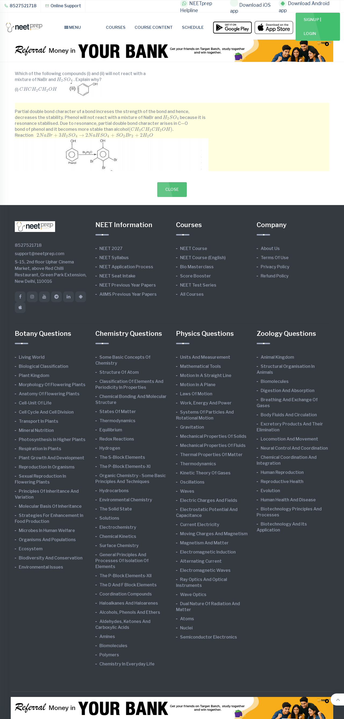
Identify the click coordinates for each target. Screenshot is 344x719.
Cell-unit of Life (35, 403)
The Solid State (115, 509)
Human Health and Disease (288, 499)
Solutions (109, 518)
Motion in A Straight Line (205, 375)
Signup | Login (312, 26)
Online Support (63, 5)
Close (172, 189)
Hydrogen (109, 448)
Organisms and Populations (47, 539)
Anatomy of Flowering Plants (49, 393)
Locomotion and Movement (289, 439)
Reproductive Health (282, 481)
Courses (116, 27)
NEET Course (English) (203, 257)
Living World (32, 357)
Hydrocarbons (114, 490)
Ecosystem (30, 548)
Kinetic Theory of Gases (205, 472)
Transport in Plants (38, 421)
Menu (72, 27)
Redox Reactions (116, 439)
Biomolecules (113, 645)
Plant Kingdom (34, 375)
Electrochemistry (117, 527)
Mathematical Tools (200, 366)
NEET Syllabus (114, 257)
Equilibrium (110, 429)
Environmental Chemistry (125, 499)
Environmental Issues (41, 567)
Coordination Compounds (125, 594)
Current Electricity (199, 524)
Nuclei (186, 627)
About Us (270, 248)
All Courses (192, 294)
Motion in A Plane (198, 384)
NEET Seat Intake (117, 276)
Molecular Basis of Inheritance (50, 506)
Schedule (193, 27)
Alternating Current (201, 561)
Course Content (154, 27)
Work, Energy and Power (206, 403)
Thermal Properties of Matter (211, 454)
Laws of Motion (196, 393)
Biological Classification (43, 366)
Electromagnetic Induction (208, 552)
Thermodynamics (117, 420)
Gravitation (192, 427)
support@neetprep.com (39, 253)
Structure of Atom (119, 372)
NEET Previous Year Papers (127, 285)
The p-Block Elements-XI (124, 466)
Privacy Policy (275, 266)
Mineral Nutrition (36, 430)
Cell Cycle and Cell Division (46, 412)
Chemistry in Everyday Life (127, 664)
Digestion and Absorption (287, 390)
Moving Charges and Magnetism (214, 533)
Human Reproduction (282, 472)
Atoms (187, 618)
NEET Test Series (198, 285)
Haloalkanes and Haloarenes (128, 603)
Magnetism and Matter (204, 542)
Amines (107, 636)
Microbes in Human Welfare (47, 530)
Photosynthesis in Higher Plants (52, 439)
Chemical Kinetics (117, 536)
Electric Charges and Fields (208, 500)
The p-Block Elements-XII (125, 575)
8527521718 (20, 5)
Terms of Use (275, 257)
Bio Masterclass (197, 266)
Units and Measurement (205, 357)
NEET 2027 (111, 248)
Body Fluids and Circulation (289, 414)
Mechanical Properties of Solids (213, 436)
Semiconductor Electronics (208, 637)
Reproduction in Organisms (47, 467)
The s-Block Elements (122, 457)
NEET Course (193, 248)
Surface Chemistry (119, 545)
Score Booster (195, 276)
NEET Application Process (126, 266)
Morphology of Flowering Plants (52, 384)
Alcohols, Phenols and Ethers (129, 612)
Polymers (109, 654)
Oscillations (192, 482)
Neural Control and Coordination (294, 448)
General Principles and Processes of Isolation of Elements (122, 560)
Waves (187, 491)
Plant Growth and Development (51, 457)
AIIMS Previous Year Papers (128, 294)
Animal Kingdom (277, 357)
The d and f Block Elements (128, 584)
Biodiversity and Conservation (51, 558)
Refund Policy (275, 276)
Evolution (270, 490)
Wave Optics (193, 594)
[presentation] (65, 79)
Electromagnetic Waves (205, 570)
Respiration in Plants (40, 448)
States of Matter (117, 411)
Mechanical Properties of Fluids (213, 445)
